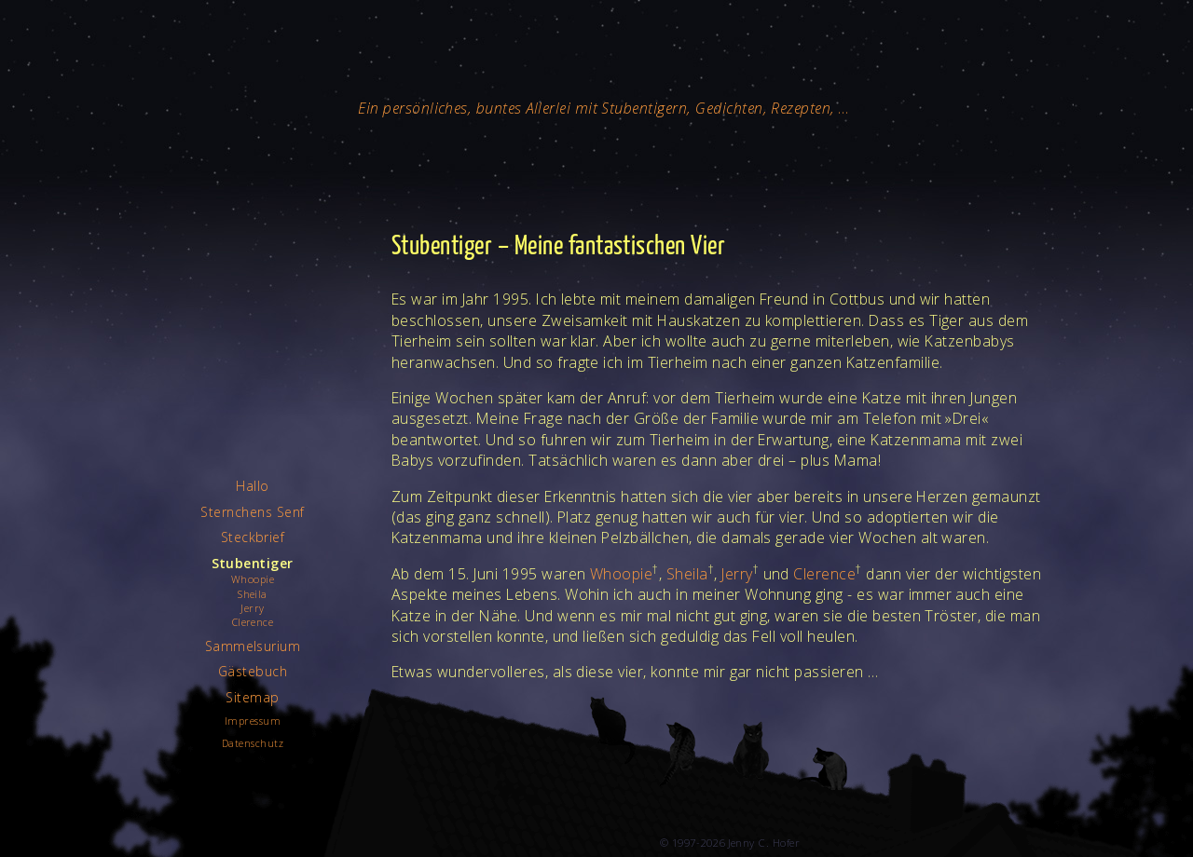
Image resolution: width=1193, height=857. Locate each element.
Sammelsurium (253, 646)
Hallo (252, 486)
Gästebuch (252, 671)
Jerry (736, 574)
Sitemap (252, 697)
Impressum (253, 721)
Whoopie (621, 574)
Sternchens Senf (252, 512)
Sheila (687, 574)
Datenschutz (252, 743)
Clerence (824, 574)
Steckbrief (253, 537)
